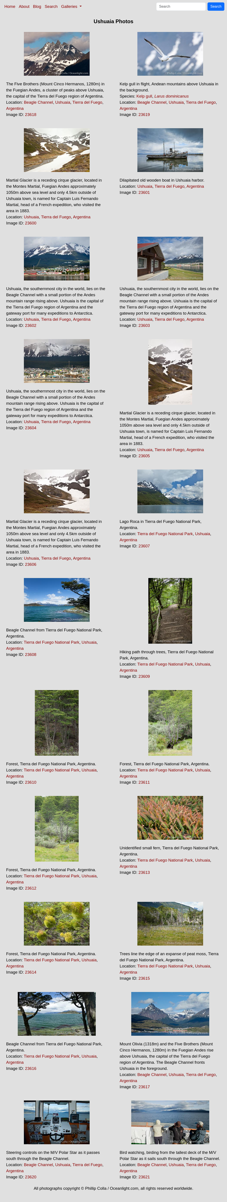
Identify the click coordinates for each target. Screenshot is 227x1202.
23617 (144, 1087)
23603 (144, 325)
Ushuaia (62, 102)
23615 (144, 978)
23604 (30, 428)
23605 (144, 456)
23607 (144, 546)
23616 (30, 1068)
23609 (144, 676)
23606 (30, 564)
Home (9, 6)
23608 (30, 654)
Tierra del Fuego (87, 102)
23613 (144, 872)
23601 (144, 192)
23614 (30, 972)
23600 (30, 223)
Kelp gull (144, 96)
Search (51, 6)
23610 (30, 782)
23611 (144, 782)
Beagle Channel (38, 102)
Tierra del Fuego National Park (165, 533)
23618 (30, 114)
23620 (30, 1177)
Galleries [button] (69, 6)
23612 (30, 888)
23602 (30, 325)
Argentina (15, 108)
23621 (144, 1177)
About (24, 6)
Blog (37, 6)
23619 (144, 114)
